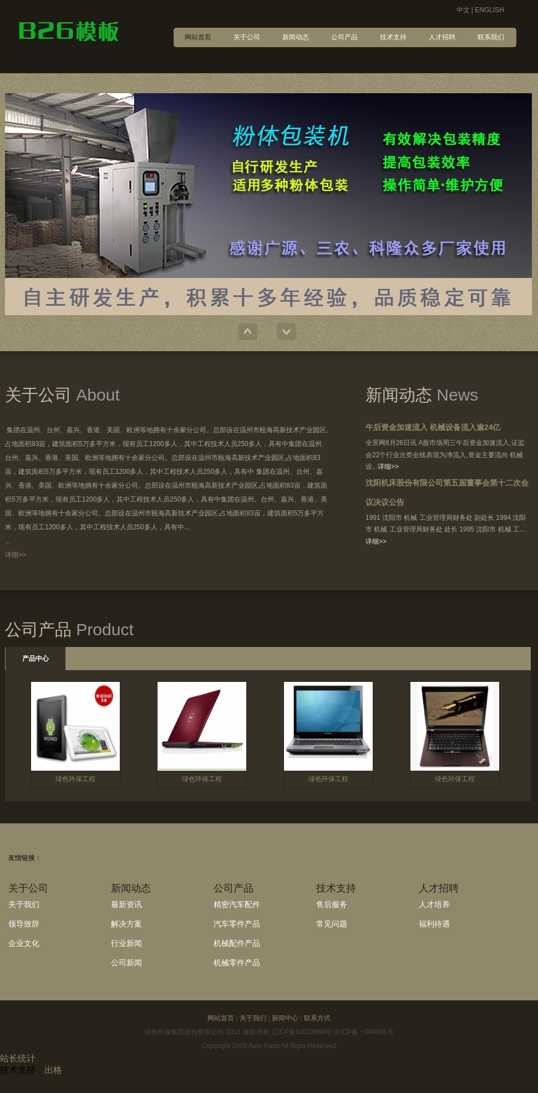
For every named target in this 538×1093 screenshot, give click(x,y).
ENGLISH (489, 10)
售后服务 (331, 904)
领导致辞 (23, 923)
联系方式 (317, 1018)
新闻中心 (285, 1018)
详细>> (15, 555)
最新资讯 (126, 904)
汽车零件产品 (237, 923)
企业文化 (23, 943)
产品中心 (35, 658)
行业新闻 (126, 943)
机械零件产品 (237, 962)
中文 (463, 10)
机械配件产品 (237, 943)
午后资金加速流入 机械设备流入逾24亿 (433, 427)
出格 (53, 1070)
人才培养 (434, 904)
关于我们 (23, 904)
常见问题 (331, 923)
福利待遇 (434, 923)
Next (286, 331)
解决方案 (126, 923)
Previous (247, 331)
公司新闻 (126, 962)
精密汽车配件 (237, 904)
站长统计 (17, 1058)
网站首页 (220, 1018)
